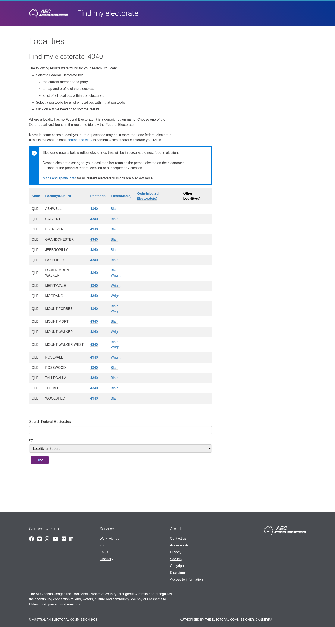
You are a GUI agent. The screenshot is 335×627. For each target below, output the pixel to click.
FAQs (104, 552)
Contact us (178, 538)
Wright (115, 275)
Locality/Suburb (58, 196)
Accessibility (179, 545)
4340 (94, 209)
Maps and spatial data (59, 178)
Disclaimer (178, 572)
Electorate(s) (121, 196)
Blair (114, 209)
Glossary (106, 559)
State (36, 196)
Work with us (109, 538)
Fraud (104, 545)
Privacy (175, 552)
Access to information (186, 579)
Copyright (177, 566)
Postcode (98, 196)
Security (176, 559)
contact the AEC (80, 140)
